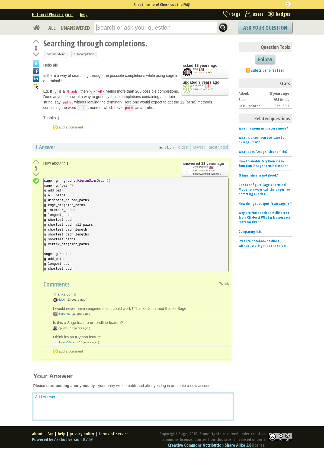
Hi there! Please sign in (52, 14)
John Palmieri (200, 166)
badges (283, 14)
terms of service (113, 434)
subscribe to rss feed (267, 70)
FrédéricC (198, 85)
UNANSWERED (75, 28)
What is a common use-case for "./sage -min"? (262, 139)
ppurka (63, 328)
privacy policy (82, 434)
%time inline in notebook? (258, 175)
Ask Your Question (265, 27)
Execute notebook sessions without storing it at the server (263, 243)
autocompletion (84, 54)
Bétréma (64, 313)
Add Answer (45, 397)
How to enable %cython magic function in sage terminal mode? (263, 163)
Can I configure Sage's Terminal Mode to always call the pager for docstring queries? (264, 189)
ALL (52, 28)
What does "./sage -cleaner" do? (263, 151)
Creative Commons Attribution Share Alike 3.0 (209, 445)
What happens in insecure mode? (263, 128)
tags (235, 14)
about (37, 434)
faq (50, 434)
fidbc (195, 68)
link (226, 283)
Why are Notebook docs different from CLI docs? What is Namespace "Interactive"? (265, 217)
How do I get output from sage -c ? (265, 203)
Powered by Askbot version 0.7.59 (62, 439)
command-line (56, 54)
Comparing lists (250, 231)
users (258, 14)
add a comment (71, 127)
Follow (265, 59)
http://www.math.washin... (207, 173)
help (84, 14)
